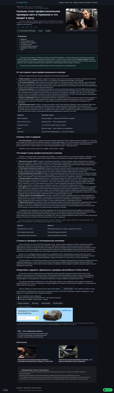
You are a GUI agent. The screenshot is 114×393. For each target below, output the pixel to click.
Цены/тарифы (46, 303)
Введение (24, 39)
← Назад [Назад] (5, 390)
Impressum (19, 388)
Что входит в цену (26, 44)
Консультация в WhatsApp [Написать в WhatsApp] (26, 31)
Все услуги (35, 303)
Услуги (67, 2)
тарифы (46, 148)
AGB (33, 388)
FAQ (22, 49)
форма (62, 148)
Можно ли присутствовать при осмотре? (31, 337)
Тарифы (75, 2)
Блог (71, 2)
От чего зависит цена (27, 41)
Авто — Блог (24, 6)
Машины (81, 2)
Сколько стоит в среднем (28, 43)
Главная (61, 2)
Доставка (88, 2)
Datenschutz (27, 388)
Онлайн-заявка (68, 289)
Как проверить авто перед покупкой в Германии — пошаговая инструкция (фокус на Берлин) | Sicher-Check (35, 353)
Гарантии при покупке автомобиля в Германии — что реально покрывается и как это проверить (75, 353)
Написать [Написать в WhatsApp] (108, 390)
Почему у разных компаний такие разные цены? (33, 333)
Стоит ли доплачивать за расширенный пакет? (33, 335)
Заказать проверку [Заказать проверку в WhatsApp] (23, 303)
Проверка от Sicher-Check (28, 48)
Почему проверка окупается (29, 46)
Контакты (95, 2)
